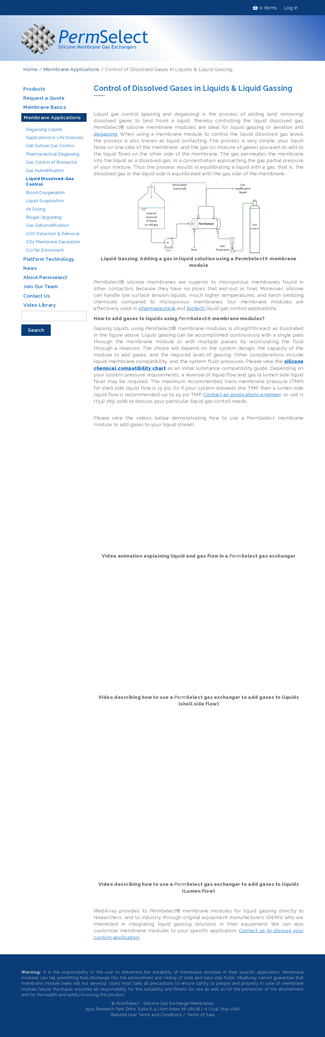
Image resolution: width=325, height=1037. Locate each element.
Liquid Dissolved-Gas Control (50, 181)
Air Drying (35, 209)
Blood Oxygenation (45, 192)
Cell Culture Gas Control (50, 145)
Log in (291, 7)
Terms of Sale (201, 1014)
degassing (105, 134)
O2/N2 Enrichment (45, 250)
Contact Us (36, 296)
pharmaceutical (157, 308)
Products (34, 89)
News (30, 268)
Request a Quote (43, 98)
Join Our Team (40, 286)
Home (30, 69)
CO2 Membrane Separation (53, 241)
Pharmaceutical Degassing (52, 154)
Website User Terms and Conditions (146, 1014)
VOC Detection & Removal (52, 233)
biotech (196, 308)
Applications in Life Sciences (54, 137)
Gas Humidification (45, 170)
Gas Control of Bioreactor (51, 162)
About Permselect (45, 277)
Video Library (39, 305)
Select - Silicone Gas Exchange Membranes (165, 1003)
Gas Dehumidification (47, 225)
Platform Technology (48, 259)
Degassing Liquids (44, 129)
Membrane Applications (71, 69)
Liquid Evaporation (45, 200)
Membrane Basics (44, 107)
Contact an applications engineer (242, 394)
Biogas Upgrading (44, 217)
